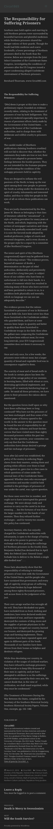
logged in (21, 793)
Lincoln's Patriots (15, 778)
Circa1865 (11, 6)
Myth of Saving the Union (33, 778)
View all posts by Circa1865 (15, 761)
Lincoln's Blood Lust (25, 775)
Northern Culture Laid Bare (14, 780)
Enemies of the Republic (13, 773)
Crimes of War (40, 770)
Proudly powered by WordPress (16, 825)
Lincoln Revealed (10, 775)
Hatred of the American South (35, 773)
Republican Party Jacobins (36, 780)
